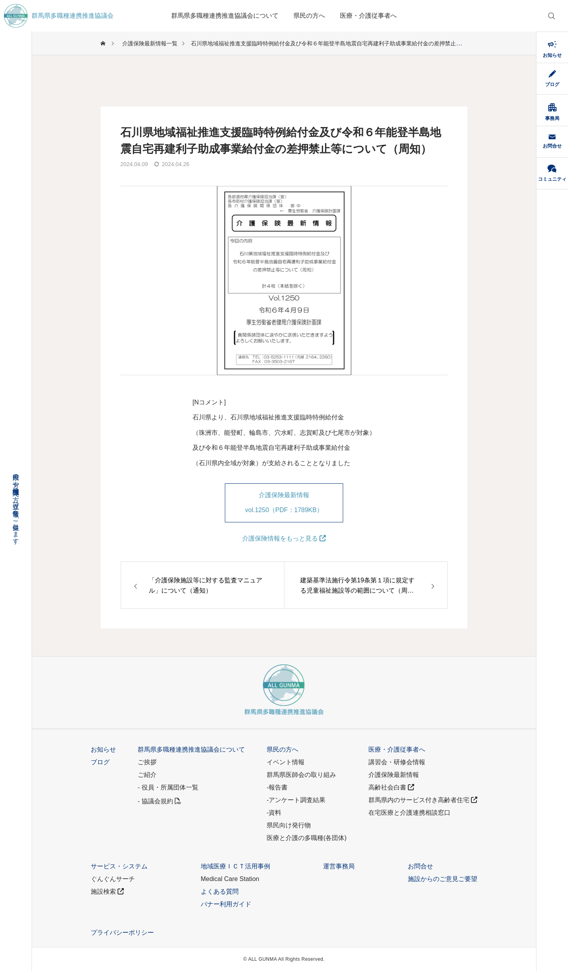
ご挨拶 (147, 762)
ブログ (100, 762)
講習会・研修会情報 (396, 762)
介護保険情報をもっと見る (284, 538)
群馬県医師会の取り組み (301, 774)
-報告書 (277, 787)
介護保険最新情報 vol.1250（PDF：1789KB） (284, 502)
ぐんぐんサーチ (113, 879)
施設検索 (107, 891)
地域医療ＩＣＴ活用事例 (235, 866)
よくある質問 (220, 891)
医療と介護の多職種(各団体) (307, 837)
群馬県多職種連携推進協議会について (224, 15)
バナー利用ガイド (226, 904)
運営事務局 (339, 866)
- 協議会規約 (159, 801)
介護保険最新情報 (393, 774)
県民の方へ (309, 15)
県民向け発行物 (289, 825)
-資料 (274, 812)
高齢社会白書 (391, 787)
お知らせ (103, 749)
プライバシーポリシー (122, 932)
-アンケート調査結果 (296, 800)
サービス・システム (119, 866)
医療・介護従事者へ (368, 15)
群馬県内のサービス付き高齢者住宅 (422, 800)
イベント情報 (286, 762)
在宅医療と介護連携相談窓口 (409, 812)
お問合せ (420, 866)
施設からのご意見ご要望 (442, 879)
